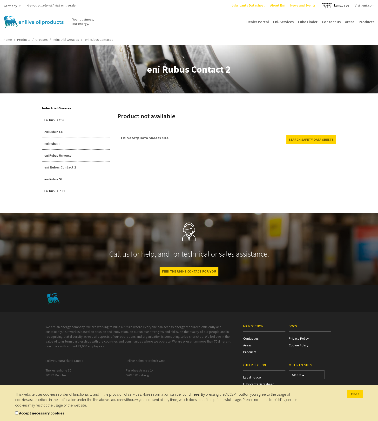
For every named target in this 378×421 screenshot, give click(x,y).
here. (195, 394)
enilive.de (68, 5)
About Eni (277, 5)
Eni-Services (283, 21)
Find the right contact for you (189, 271)
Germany (12, 7)
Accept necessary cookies (41, 413)
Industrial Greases (66, 39)
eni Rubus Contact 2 (60, 167)
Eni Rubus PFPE (55, 191)
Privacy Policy (299, 338)
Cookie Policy (298, 345)
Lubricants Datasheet (248, 5)
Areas (349, 21)
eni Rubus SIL (53, 179)
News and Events (303, 5)
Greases (41, 39)
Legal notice (252, 377)
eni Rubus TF (53, 143)
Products (366, 21)
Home (8, 39)
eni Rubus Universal (58, 155)
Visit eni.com (364, 5)
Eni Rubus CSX (54, 120)
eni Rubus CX (53, 132)
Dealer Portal (257, 21)
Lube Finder (307, 21)
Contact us (331, 21)
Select (298, 375)
